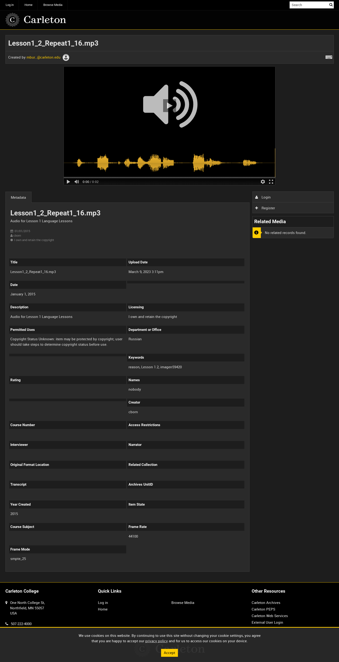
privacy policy (156, 640)
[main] (169, 306)
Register (265, 208)
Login (263, 197)
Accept (169, 652)
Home (28, 5)
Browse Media (52, 5)
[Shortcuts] (329, 56)
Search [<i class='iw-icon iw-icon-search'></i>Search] (331, 4)
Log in (10, 5)
